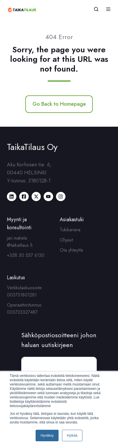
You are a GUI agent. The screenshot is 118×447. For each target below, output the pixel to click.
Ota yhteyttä (71, 250)
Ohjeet (66, 240)
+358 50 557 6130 (26, 255)
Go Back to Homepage (59, 104)
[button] (96, 9)
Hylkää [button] (72, 435)
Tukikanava (70, 229)
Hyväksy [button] (46, 435)
